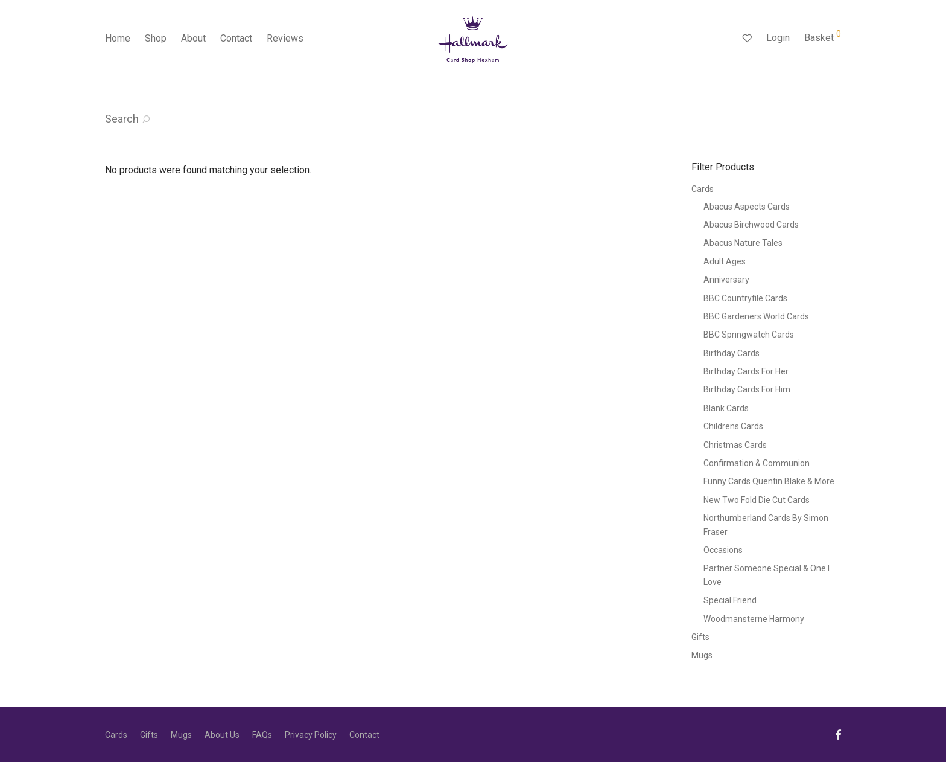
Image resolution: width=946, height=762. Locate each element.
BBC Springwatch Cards (748, 334)
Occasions (723, 550)
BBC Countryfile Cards (745, 298)
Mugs (702, 655)
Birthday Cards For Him (746, 389)
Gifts (700, 637)
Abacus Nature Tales (743, 243)
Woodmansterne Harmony (753, 619)
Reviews (285, 38)
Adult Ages (724, 261)
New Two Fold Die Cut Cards (756, 500)
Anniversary (726, 279)
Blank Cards (726, 408)
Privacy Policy (311, 735)
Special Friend (730, 600)
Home (117, 38)
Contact (236, 38)
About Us (222, 735)
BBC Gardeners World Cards (756, 316)
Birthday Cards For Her (746, 371)
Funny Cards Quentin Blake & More (768, 481)
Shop (156, 38)
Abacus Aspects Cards (746, 206)
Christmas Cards (735, 445)
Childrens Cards (733, 426)
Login (778, 37)
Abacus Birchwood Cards (751, 224)
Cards (702, 189)
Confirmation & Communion (756, 463)
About (193, 38)
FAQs (262, 735)
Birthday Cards (731, 353)
